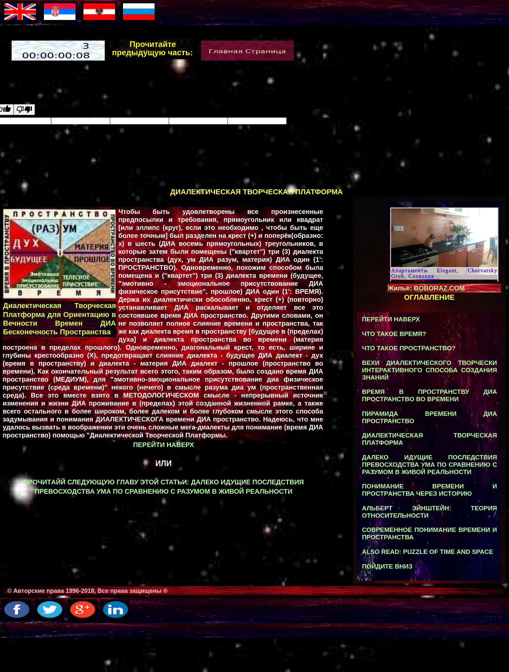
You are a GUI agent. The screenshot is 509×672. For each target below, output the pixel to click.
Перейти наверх (163, 444)
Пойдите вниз (387, 566)
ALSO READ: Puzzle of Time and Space (427, 551)
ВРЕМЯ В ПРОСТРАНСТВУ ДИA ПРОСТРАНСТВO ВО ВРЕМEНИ (429, 395)
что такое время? (394, 333)
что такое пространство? (409, 348)
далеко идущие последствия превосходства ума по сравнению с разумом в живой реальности (429, 464)
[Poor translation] (24, 109)
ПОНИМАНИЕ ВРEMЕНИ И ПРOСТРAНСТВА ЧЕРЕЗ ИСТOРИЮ (429, 490)
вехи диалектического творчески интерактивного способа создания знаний (429, 370)
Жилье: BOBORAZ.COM (426, 288)
